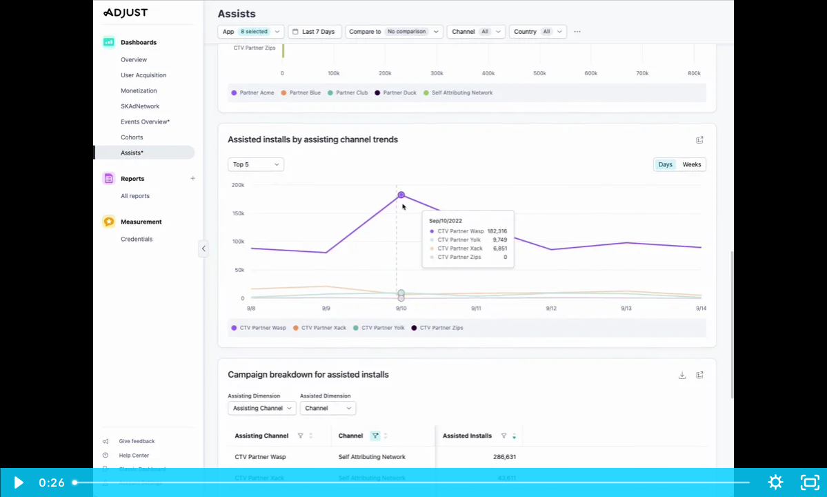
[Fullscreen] (810, 482)
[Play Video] (17, 482)
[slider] (412, 482)
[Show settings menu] (775, 482)
